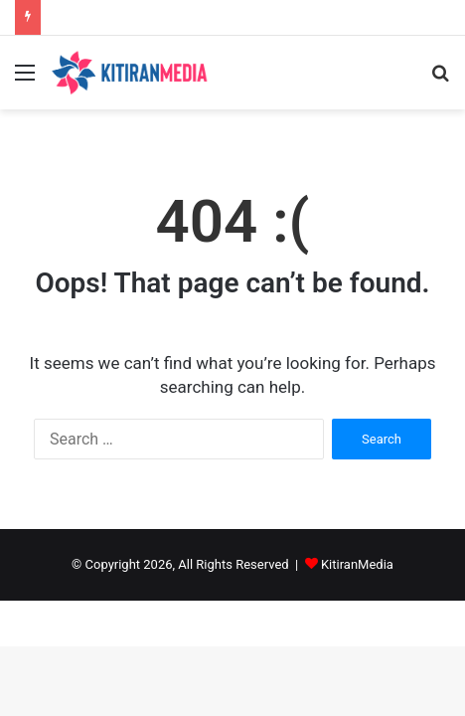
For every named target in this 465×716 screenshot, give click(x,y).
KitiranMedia (357, 564)
